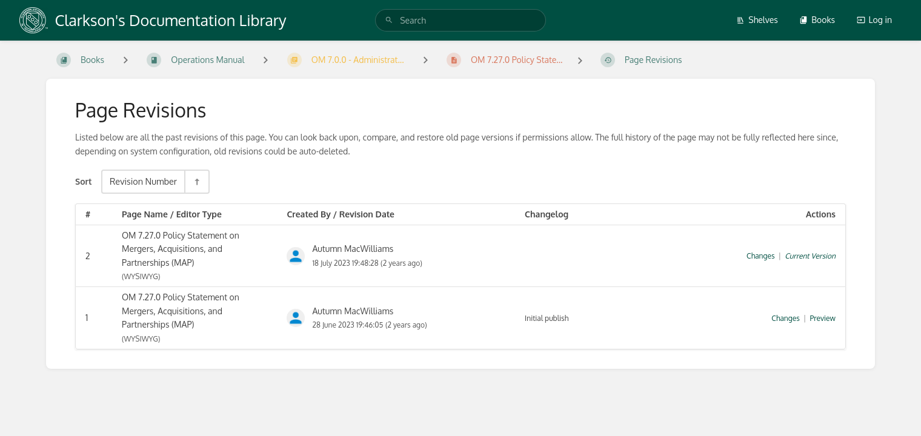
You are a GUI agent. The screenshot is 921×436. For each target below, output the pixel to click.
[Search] (389, 20)
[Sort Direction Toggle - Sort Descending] (196, 181)
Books (817, 20)
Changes (760, 255)
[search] (460, 20)
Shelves (757, 20)
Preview (823, 318)
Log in (874, 20)
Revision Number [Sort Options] (143, 181)
